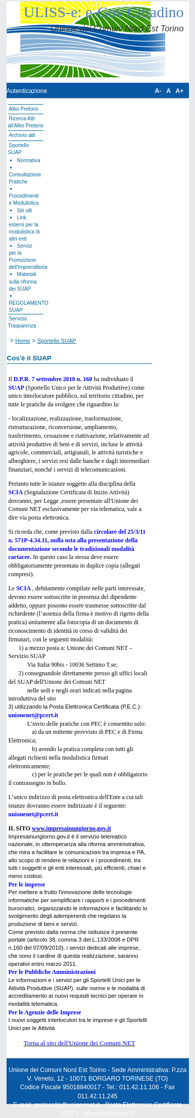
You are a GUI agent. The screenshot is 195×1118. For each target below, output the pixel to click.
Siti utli (24, 210)
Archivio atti (22, 135)
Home (22, 341)
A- (158, 91)
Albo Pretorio (23, 109)
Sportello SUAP (56, 341)
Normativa (28, 160)
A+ (179, 91)
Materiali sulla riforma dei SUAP (23, 281)
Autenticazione (27, 91)
